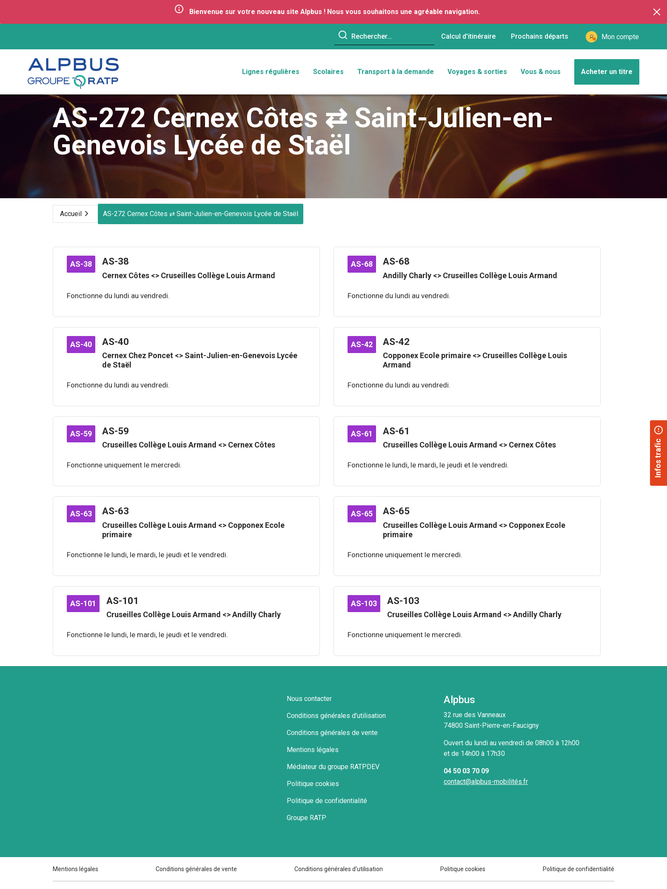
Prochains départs (539, 36)
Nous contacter (309, 706)
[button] (658, 453)
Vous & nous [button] (541, 74)
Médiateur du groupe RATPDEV (333, 774)
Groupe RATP (306, 825)
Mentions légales (313, 757)
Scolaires (328, 74)
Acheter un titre (607, 74)
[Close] (657, 12)
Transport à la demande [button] (395, 74)
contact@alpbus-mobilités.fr (486, 789)
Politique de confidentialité (327, 808)
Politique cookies (313, 791)
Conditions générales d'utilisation (336, 723)
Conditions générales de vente (332, 740)
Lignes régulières (270, 74)
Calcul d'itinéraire (468, 36)
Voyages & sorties (477, 74)
